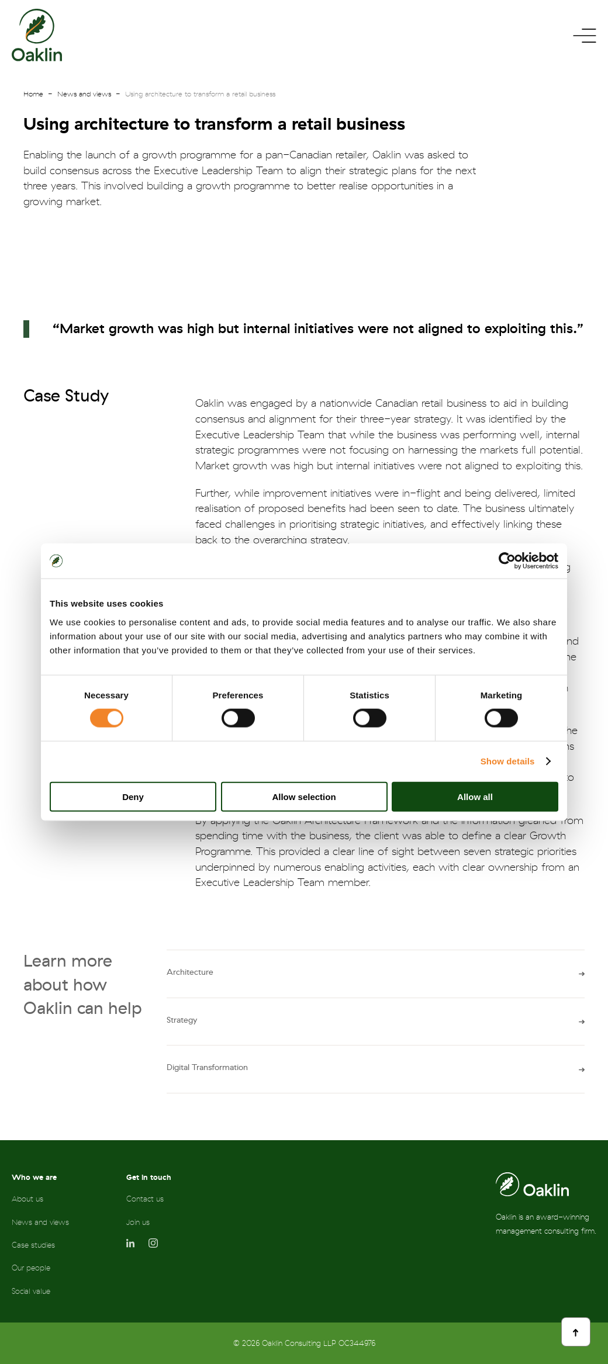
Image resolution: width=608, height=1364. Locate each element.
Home (33, 94)
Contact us (145, 1199)
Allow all (475, 796)
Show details (508, 761)
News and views (84, 94)
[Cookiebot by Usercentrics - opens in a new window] (507, 561)
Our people (31, 1267)
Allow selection (304, 796)
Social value (31, 1291)
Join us (138, 1222)
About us (27, 1199)
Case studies (33, 1245)
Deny (133, 796)
